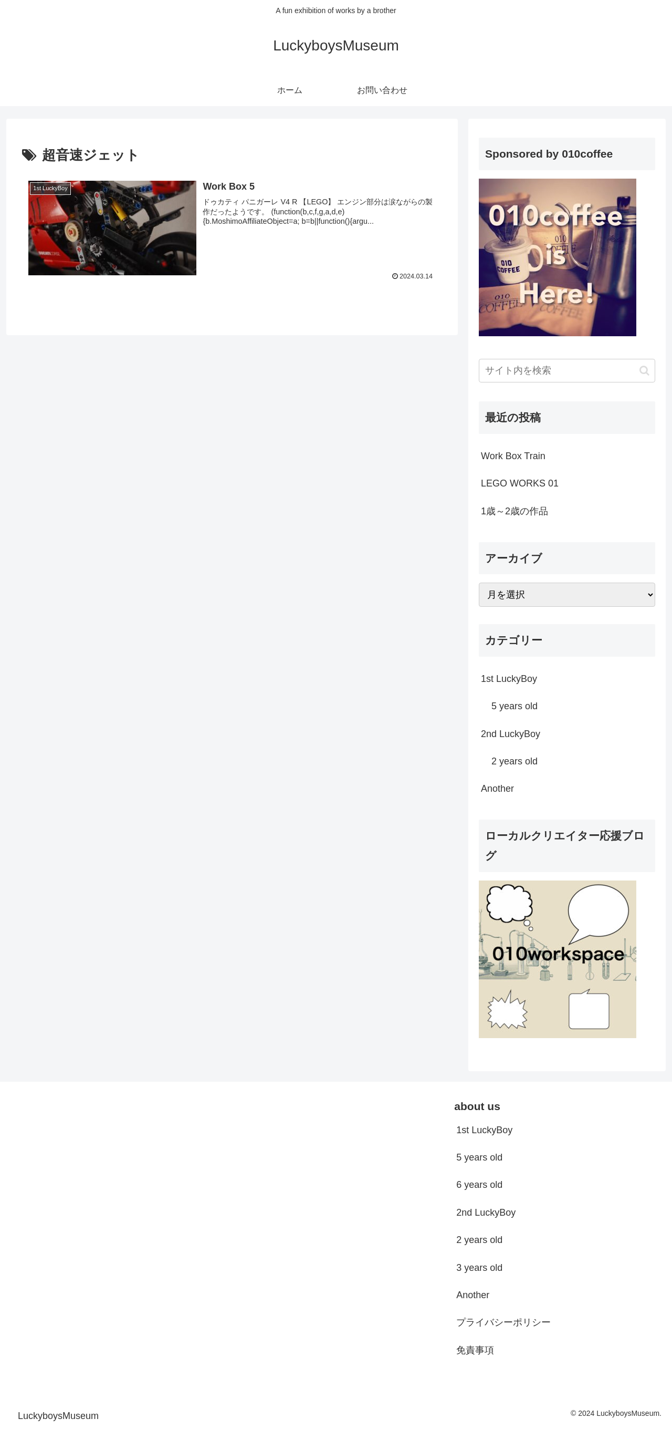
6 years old (479, 1184)
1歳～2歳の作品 (514, 511)
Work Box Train (513, 456)
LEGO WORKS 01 (520, 483)
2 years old (479, 1240)
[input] (567, 370)
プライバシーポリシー (503, 1322)
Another (472, 1295)
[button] (644, 371)
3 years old (479, 1267)
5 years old (479, 1157)
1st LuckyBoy (484, 1130)
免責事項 (475, 1350)
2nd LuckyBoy (486, 1212)
